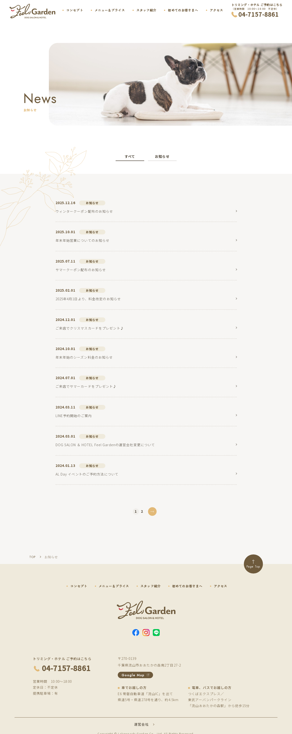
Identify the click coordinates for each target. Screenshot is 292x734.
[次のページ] (152, 511)
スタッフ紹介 (146, 10)
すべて (130, 156)
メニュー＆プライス (110, 10)
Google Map (135, 675)
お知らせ (162, 156)
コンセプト (74, 10)
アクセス (216, 10)
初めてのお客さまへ (183, 10)
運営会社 (141, 724)
